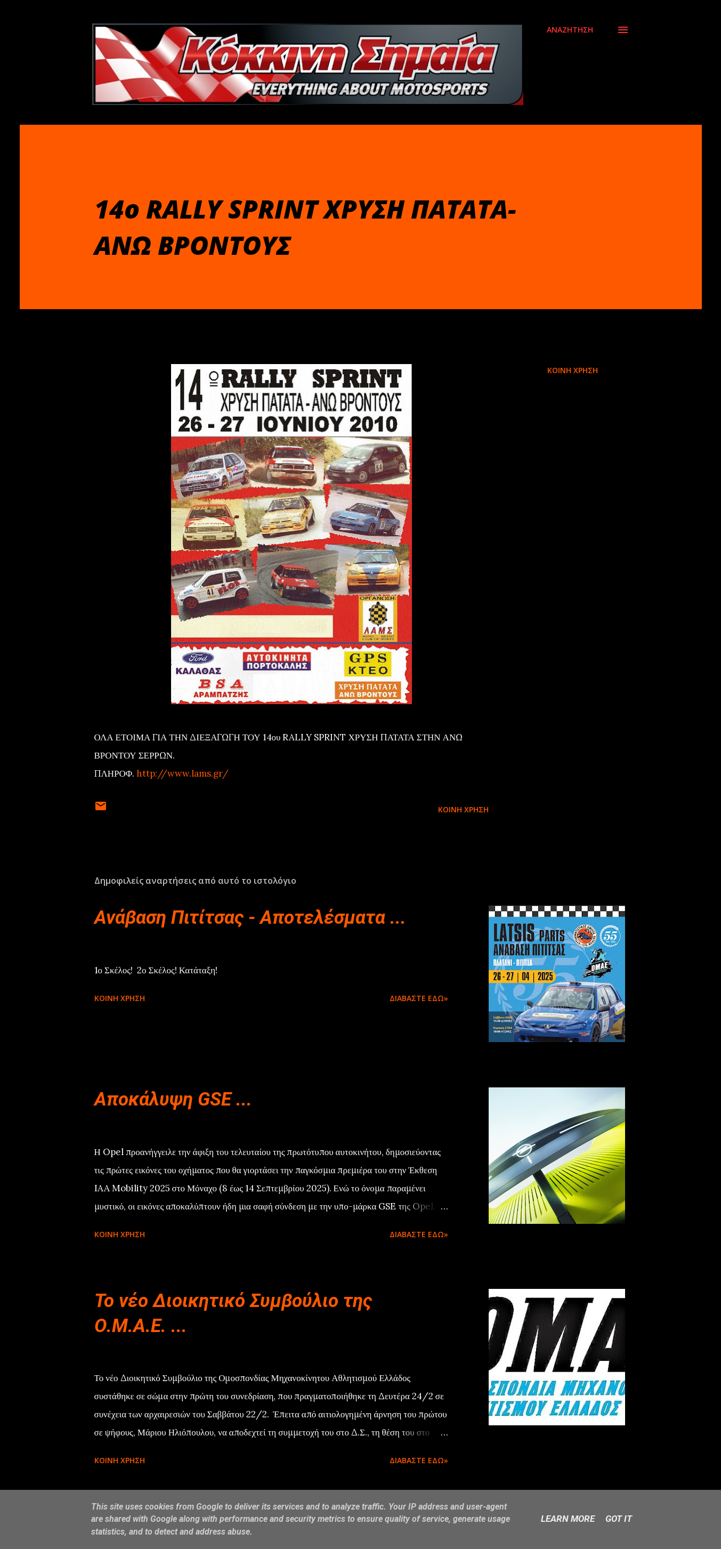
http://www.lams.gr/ (182, 773)
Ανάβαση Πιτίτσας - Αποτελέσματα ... (250, 918)
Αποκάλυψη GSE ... (173, 1099)
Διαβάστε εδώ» (419, 998)
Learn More (568, 1518)
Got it (618, 1518)
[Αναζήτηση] (570, 29)
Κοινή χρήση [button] (572, 370)
